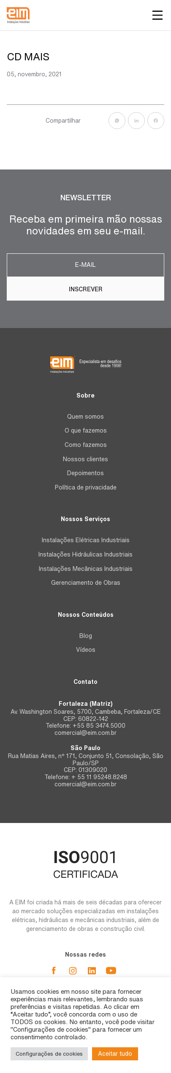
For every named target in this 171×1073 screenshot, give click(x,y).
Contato (85, 682)
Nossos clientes (85, 459)
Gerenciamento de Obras (85, 583)
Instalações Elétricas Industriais (86, 540)
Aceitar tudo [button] (115, 1054)
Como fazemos (86, 445)
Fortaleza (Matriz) (85, 704)
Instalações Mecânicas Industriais (86, 569)
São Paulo (85, 748)
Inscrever (86, 289)
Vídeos (85, 650)
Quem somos (85, 417)
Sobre (85, 395)
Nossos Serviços (85, 519)
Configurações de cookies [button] (49, 1054)
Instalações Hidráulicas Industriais (85, 554)
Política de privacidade (86, 487)
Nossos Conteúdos (86, 615)
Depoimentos (85, 473)
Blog (85, 636)
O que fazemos (86, 430)
